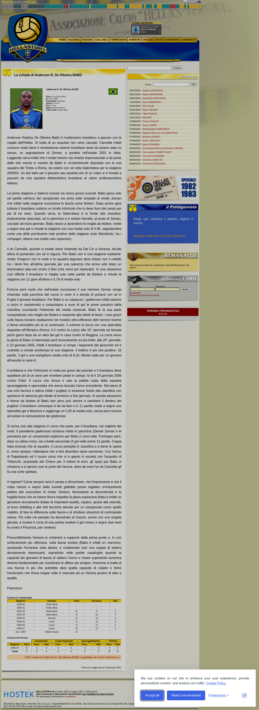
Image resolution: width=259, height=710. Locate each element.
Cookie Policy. (216, 683)
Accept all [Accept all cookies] (152, 695)
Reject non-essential (186, 695)
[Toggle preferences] (218, 695)
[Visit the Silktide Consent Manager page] (244, 695)
